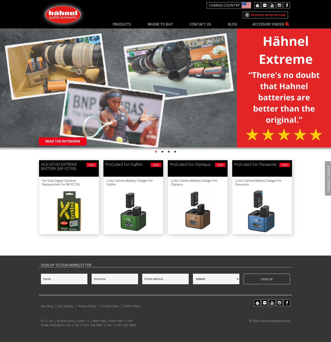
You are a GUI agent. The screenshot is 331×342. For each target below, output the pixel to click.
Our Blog (47, 306)
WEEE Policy (131, 306)
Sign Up (267, 279)
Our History (65, 306)
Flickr (265, 5)
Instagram (279, 5)
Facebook (287, 5)
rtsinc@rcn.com (61, 325)
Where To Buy (160, 24)
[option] (165, 73)
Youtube (272, 5)
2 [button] (162, 151)
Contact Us (200, 24)
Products (122, 24)
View (91, 165)
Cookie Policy (110, 306)
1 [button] (156, 151)
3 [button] (169, 151)
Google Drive (257, 5)
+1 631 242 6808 (124, 325)
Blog (232, 24)
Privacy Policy (87, 306)
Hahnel (63, 14)
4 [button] (175, 151)
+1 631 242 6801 (92, 325)
